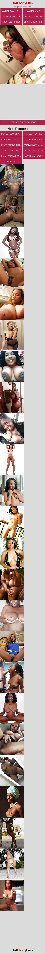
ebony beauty (33, 11)
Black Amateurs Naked (11, 156)
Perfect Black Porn (11, 134)
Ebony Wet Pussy (11, 161)
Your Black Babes (34, 156)
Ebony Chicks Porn (33, 22)
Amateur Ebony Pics (34, 145)
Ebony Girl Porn (34, 139)
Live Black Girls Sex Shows (22, 122)
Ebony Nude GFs (11, 150)
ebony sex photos (11, 22)
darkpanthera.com (33, 16)
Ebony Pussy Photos (12, 11)
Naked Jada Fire (34, 134)
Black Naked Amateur (11, 139)
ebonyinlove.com (11, 16)
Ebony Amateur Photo (11, 145)
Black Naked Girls (34, 150)
